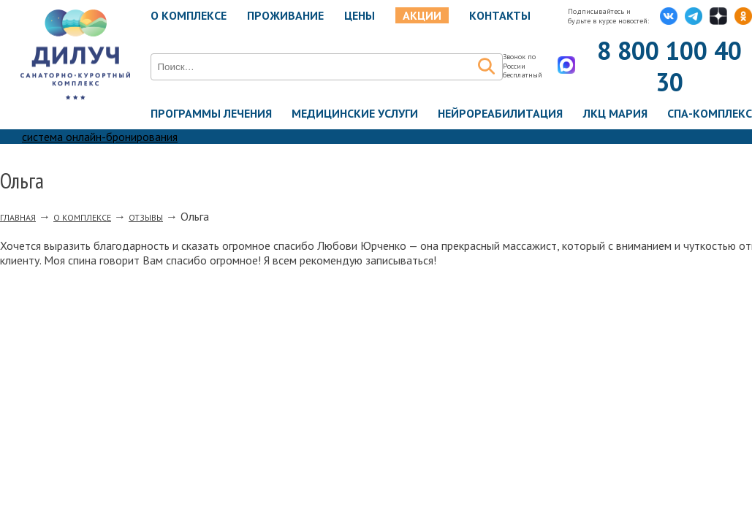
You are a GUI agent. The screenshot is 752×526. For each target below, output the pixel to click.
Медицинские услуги (355, 113)
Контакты (500, 15)
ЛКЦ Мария (615, 113)
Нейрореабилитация (500, 113)
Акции (422, 15)
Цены (359, 15)
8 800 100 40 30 (669, 66)
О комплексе (189, 15)
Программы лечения (211, 113)
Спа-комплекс (709, 113)
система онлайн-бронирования (100, 136)
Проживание (285, 15)
